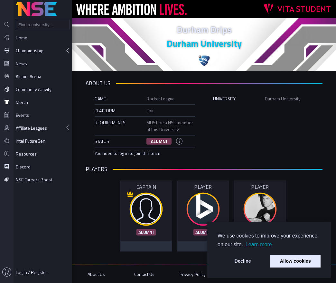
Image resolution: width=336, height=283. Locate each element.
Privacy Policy (193, 274)
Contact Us (144, 274)
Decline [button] (243, 261)
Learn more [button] (259, 244)
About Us (96, 274)
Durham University (204, 43)
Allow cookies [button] (295, 261)
